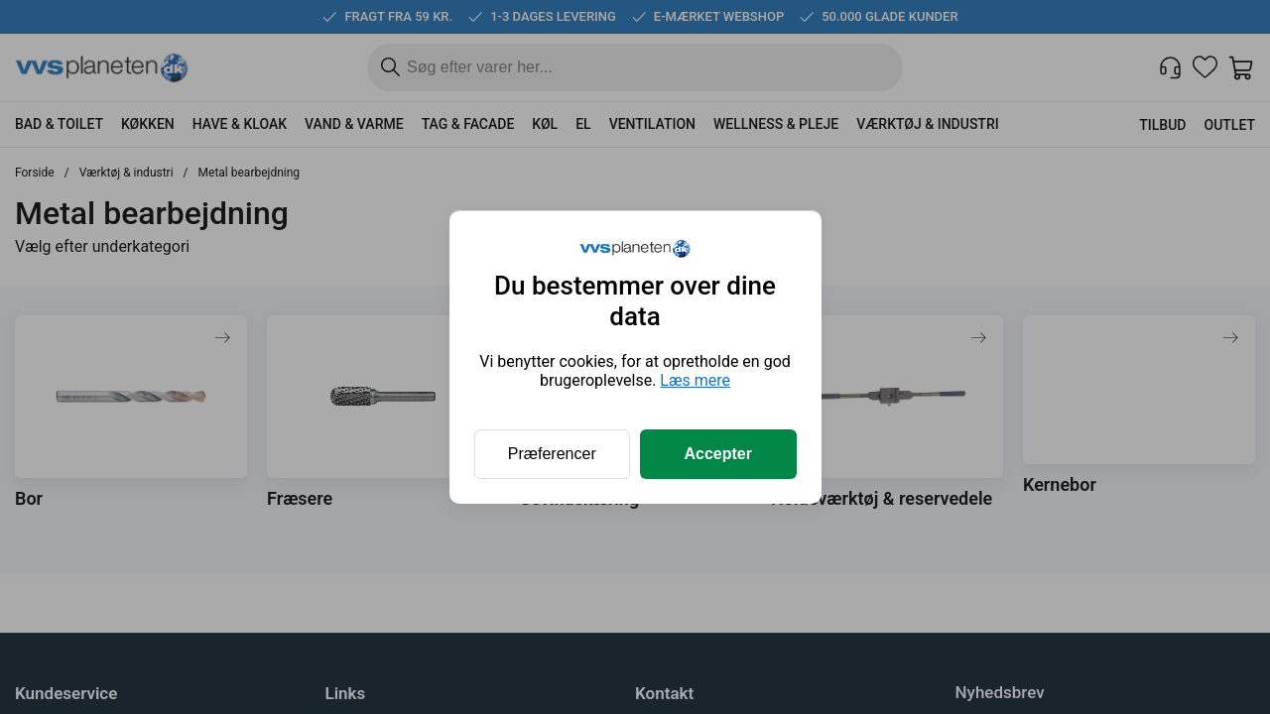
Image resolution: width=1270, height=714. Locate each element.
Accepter (718, 453)
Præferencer (552, 453)
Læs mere (695, 380)
